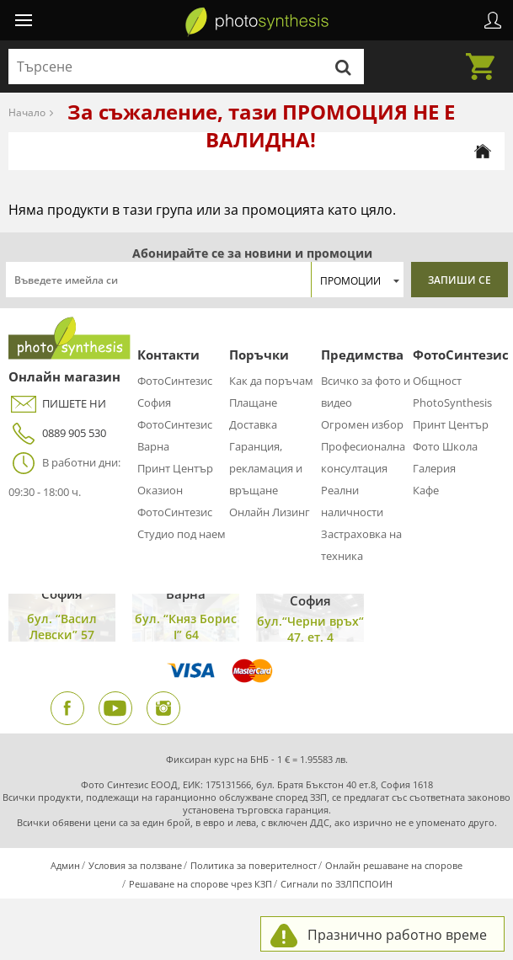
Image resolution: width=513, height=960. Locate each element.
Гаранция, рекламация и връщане (265, 468)
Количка (485, 56)
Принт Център (175, 468)
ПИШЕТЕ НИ (57, 404)
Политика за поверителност (253, 865)
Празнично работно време (397, 934)
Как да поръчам (271, 380)
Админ (65, 865)
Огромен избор (362, 424)
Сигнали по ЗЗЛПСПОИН (337, 883)
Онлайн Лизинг (269, 512)
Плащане (253, 402)
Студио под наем (181, 533)
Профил (493, 20)
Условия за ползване (135, 865)
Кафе (426, 490)
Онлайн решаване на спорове (393, 865)
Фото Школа (445, 446)
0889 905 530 (57, 433)
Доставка (253, 424)
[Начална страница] (482, 151)
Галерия (434, 468)
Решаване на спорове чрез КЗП (200, 883)
